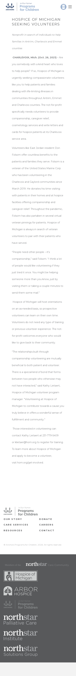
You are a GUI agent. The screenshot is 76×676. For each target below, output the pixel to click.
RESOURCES (13, 530)
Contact (46, 530)
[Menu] (70, 7)
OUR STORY (13, 519)
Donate (45, 519)
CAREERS (46, 524)
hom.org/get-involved (30, 462)
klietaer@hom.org (25, 442)
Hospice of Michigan (49, 71)
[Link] (22, 7)
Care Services (16, 524)
